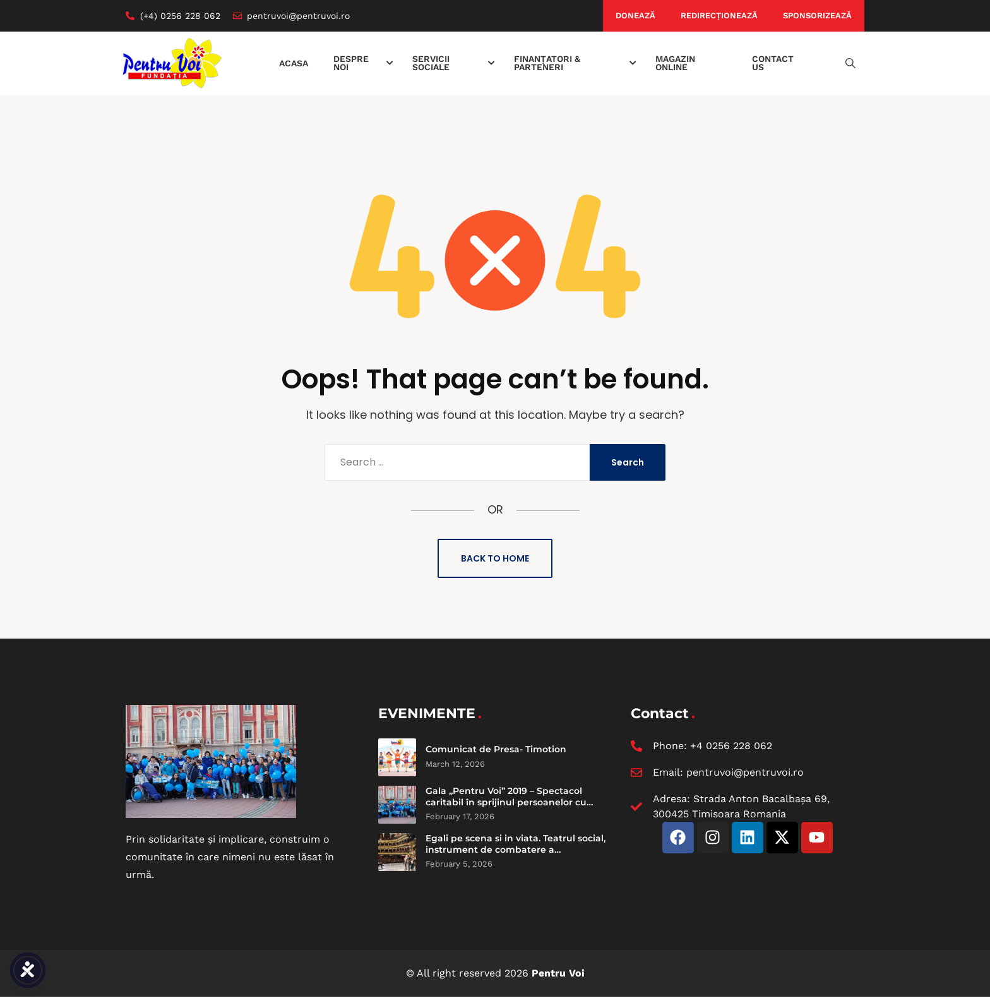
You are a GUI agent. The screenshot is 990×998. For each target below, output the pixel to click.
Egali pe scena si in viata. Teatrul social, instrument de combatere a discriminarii (515, 849)
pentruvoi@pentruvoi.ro (745, 772)
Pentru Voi (558, 973)
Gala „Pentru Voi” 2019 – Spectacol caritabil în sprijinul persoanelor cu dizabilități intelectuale (506, 802)
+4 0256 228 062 (731, 746)
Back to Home (495, 558)
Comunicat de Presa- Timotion (496, 749)
